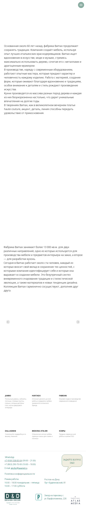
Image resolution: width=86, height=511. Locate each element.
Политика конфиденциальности (20, 473)
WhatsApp (9, 457)
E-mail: (16, 468)
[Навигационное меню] (81, 5)
